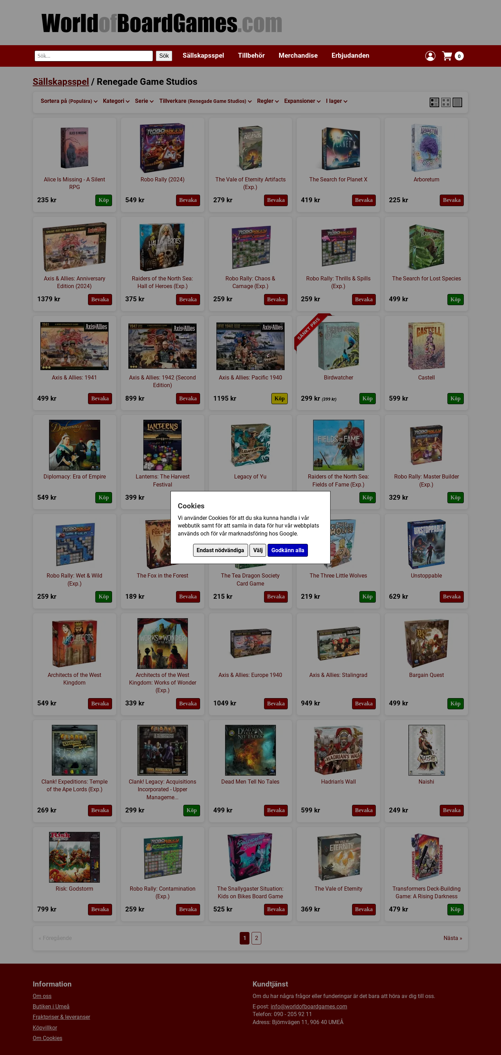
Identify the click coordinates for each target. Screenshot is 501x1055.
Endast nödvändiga (220, 550)
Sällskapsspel (203, 55)
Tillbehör (251, 55)
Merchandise (298, 55)
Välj (258, 550)
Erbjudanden (350, 55)
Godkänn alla (287, 550)
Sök (164, 56)
